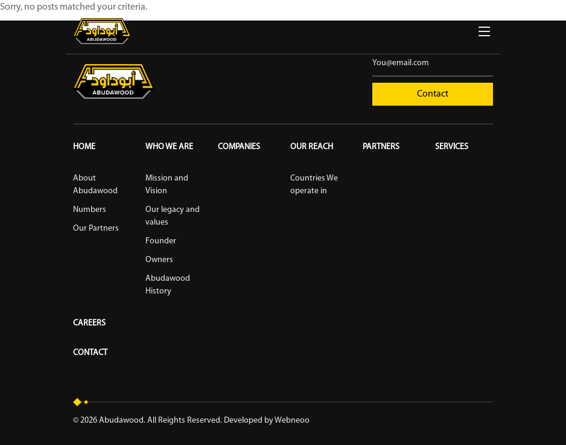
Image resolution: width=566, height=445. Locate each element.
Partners (381, 147)
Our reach (311, 147)
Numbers (89, 209)
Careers (89, 323)
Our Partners (96, 228)
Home (84, 147)
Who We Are (169, 147)
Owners (159, 259)
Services (451, 147)
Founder (160, 241)
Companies (239, 147)
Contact (432, 94)
